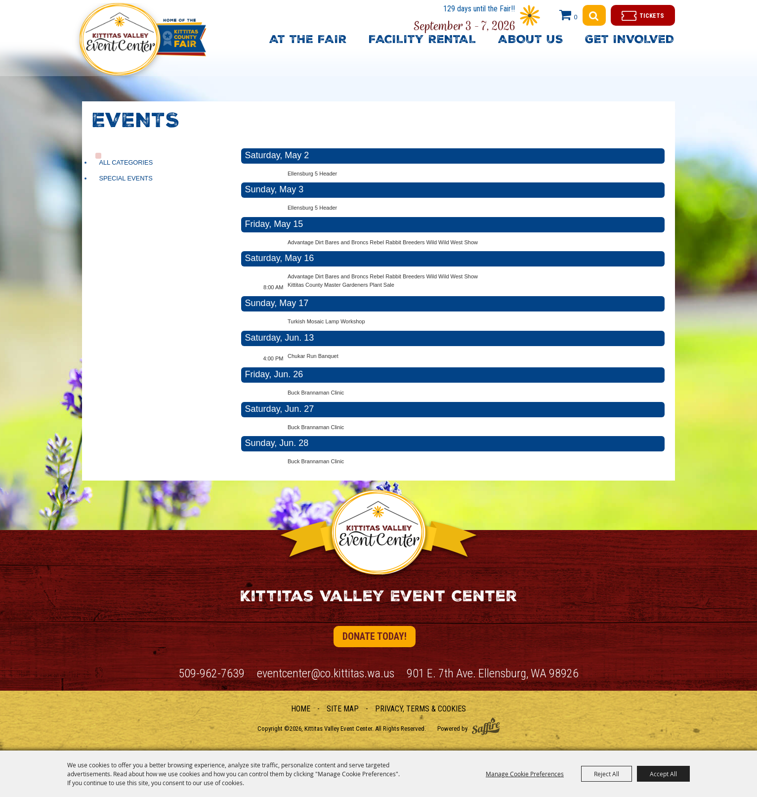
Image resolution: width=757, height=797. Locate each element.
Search (594, 15)
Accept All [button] (663, 774)
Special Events (125, 178)
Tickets (651, 15)
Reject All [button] (606, 774)
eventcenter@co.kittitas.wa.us (325, 673)
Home (300, 708)
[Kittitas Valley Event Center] (150, 51)
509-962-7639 (211, 673)
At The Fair (308, 40)
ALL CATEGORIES (126, 162)
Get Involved (629, 40)
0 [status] (575, 17)
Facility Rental (422, 40)
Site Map (343, 708)
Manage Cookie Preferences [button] (525, 774)
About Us (530, 40)
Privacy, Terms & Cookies (420, 708)
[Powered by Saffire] (486, 726)
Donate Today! (374, 636)
